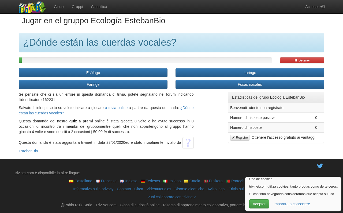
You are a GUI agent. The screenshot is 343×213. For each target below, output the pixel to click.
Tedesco (150, 181)
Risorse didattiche (189, 189)
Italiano (172, 181)
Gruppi (77, 7)
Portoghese (238, 181)
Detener (302, 60)
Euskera (213, 181)
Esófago (93, 73)
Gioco (59, 7)
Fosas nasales (250, 84)
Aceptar (259, 204)
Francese (106, 181)
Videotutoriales (158, 189)
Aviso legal (216, 189)
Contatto (124, 189)
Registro (240, 138)
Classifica (99, 7)
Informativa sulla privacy (93, 189)
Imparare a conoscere (292, 204)
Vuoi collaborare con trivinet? (171, 197)
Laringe (250, 73)
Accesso (314, 7)
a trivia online (116, 108)
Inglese (128, 181)
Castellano (80, 181)
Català (192, 181)
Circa (138, 189)
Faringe (93, 84)
